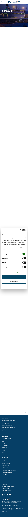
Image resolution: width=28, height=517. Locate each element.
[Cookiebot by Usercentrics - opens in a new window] (20, 230)
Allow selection (14, 281)
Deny (14, 286)
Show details (20, 272)
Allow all (14, 277)
